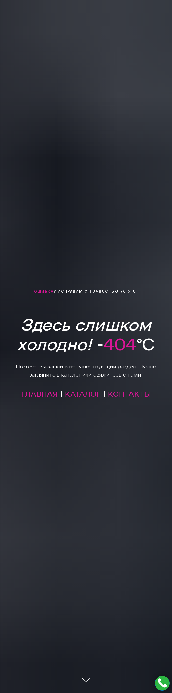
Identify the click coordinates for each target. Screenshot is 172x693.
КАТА (75, 393)
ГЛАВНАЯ (39, 393)
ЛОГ (93, 393)
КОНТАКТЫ (129, 393)
